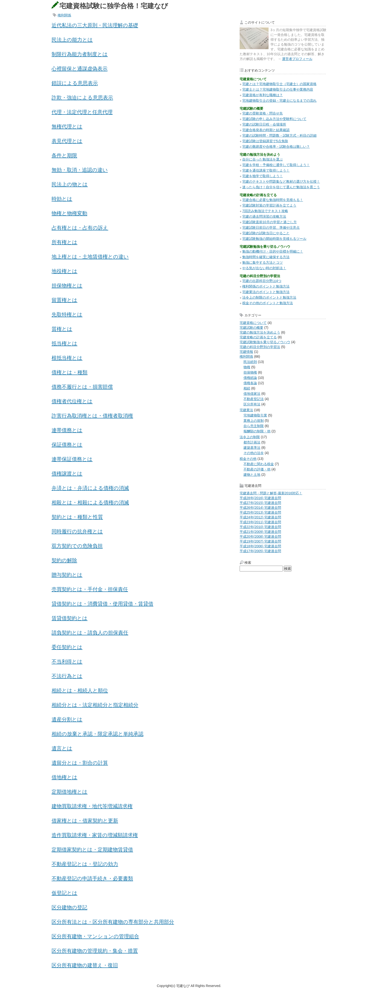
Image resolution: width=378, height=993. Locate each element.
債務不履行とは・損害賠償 (82, 386)
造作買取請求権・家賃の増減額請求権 (95, 835)
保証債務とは (67, 444)
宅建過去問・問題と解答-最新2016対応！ (271, 493)
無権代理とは (67, 126)
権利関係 (64, 15)
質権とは (62, 329)
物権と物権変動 (69, 213)
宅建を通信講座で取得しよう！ (266, 170)
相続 (246, 388)
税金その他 (248, 459)
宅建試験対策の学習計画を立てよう (269, 205)
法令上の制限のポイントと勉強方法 (269, 297)
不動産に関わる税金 (258, 464)
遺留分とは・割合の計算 (80, 762)
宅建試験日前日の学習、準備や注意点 (271, 227)
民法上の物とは (70, 184)
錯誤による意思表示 (75, 83)
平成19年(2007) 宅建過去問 (260, 541)
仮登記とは (64, 893)
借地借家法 (251, 394)
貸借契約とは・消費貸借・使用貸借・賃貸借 (102, 603)
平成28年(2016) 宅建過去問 (260, 498)
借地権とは (64, 777)
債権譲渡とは (67, 473)
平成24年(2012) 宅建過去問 (260, 517)
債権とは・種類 (70, 372)
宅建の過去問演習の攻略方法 (264, 216)
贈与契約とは (67, 574)
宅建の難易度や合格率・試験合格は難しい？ (276, 146)
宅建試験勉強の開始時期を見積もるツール (274, 239)
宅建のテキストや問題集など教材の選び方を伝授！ (281, 181)
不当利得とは (67, 661)
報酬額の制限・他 (256, 431)
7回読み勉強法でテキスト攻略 (265, 211)
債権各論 (250, 383)
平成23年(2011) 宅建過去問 (260, 522)
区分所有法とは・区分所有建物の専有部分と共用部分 (113, 922)
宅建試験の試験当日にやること (266, 233)
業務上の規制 (253, 421)
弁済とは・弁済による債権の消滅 (90, 488)
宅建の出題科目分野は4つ (261, 281)
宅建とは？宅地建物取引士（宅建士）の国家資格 (279, 84)
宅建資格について (253, 323)
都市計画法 (251, 442)
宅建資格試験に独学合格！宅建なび (113, 6)
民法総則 (250, 362)
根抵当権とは (67, 358)
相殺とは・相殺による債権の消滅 (90, 502)
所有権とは (64, 242)
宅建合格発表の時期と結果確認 (266, 130)
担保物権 (250, 372)
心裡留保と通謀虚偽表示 (80, 68)
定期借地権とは (70, 791)
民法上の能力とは (72, 39)
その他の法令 (253, 453)
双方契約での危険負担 (77, 546)
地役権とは (64, 271)
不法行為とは (67, 676)
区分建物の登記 (69, 907)
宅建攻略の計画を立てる (258, 337)
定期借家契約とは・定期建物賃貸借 (92, 849)
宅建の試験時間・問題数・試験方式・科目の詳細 (279, 135)
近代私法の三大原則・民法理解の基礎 (95, 25)
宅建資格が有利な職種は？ (262, 95)
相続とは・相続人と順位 (80, 690)
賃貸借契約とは (70, 618)
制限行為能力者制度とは (80, 54)
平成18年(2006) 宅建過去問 (260, 546)
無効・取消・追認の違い (80, 170)
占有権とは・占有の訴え (80, 227)
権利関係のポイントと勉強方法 (266, 286)
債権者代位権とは (72, 401)
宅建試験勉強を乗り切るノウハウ (265, 342)
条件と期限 (64, 155)
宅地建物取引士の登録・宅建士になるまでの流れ (279, 100)
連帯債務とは (67, 430)
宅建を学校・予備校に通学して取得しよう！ (276, 165)
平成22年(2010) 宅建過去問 (260, 527)
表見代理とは (67, 141)
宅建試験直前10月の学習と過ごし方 (269, 222)
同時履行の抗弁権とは (77, 531)
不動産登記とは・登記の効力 (85, 864)
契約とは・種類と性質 (77, 517)
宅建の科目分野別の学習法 (260, 347)
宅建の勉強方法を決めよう (260, 332)
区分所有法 (251, 404)
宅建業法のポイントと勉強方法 (266, 292)
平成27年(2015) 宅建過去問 (260, 503)
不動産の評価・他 (256, 469)
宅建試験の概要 (251, 327)
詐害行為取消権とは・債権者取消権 (92, 415)
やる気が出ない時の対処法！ (264, 268)
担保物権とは (67, 285)
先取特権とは (67, 314)
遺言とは (62, 748)
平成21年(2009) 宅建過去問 (260, 532)
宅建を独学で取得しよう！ (262, 176)
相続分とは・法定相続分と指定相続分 (95, 705)
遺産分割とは (67, 719)
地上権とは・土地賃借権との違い (90, 256)
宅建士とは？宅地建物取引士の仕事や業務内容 (277, 89)
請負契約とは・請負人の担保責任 (90, 632)
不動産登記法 (253, 399)
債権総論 (250, 378)
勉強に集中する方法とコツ (262, 262)
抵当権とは (64, 343)
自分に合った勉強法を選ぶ (262, 159)
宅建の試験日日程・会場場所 (264, 124)
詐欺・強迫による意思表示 (82, 97)
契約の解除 (64, 560)
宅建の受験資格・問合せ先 (262, 113)
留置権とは (64, 300)
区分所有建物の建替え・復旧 (85, 965)
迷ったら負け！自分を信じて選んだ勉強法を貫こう (281, 187)
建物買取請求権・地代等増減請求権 (92, 806)
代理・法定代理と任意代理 (82, 112)
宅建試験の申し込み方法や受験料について (274, 119)
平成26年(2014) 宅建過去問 (260, 508)
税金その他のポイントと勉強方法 (267, 303)
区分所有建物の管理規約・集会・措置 (95, 950)
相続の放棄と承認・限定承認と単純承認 (97, 734)
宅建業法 (246, 410)
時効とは (62, 198)
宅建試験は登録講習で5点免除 (265, 141)
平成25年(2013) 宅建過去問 (260, 512)
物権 (246, 367)
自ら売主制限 (253, 426)
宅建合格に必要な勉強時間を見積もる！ (272, 200)
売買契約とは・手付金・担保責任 (90, 589)
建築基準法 (251, 448)
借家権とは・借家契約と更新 (85, 820)
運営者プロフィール (297, 59)
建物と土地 (251, 474)
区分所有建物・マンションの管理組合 (95, 936)
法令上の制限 (250, 437)
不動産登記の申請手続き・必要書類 (92, 878)
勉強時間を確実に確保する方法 (266, 257)
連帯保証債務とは (72, 459)
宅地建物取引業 (255, 415)
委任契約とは (67, 647)
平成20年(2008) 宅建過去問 (260, 536)
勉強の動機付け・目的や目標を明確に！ (272, 251)
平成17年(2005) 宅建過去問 (260, 551)
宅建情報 (246, 352)
